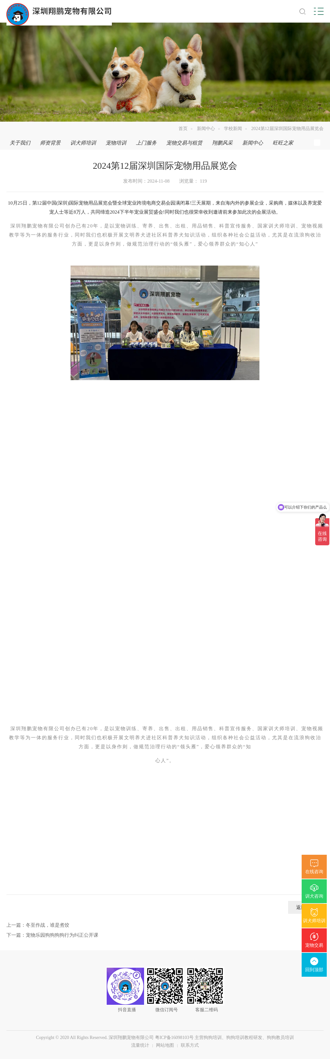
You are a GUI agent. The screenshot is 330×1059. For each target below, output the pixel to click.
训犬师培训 (314, 920)
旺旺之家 (283, 143)
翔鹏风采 (222, 143)
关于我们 (20, 143)
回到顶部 (314, 969)
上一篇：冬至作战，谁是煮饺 (37, 925)
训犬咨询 (314, 896)
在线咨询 (314, 871)
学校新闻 (233, 128)
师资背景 (50, 143)
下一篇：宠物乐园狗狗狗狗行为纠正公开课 (52, 935)
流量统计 (140, 1045)
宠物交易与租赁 (184, 143)
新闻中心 (206, 128)
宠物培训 (116, 143)
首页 (183, 128)
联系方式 (190, 1045)
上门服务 (146, 143)
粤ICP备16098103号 (174, 1037)
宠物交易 (314, 945)
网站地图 (165, 1045)
